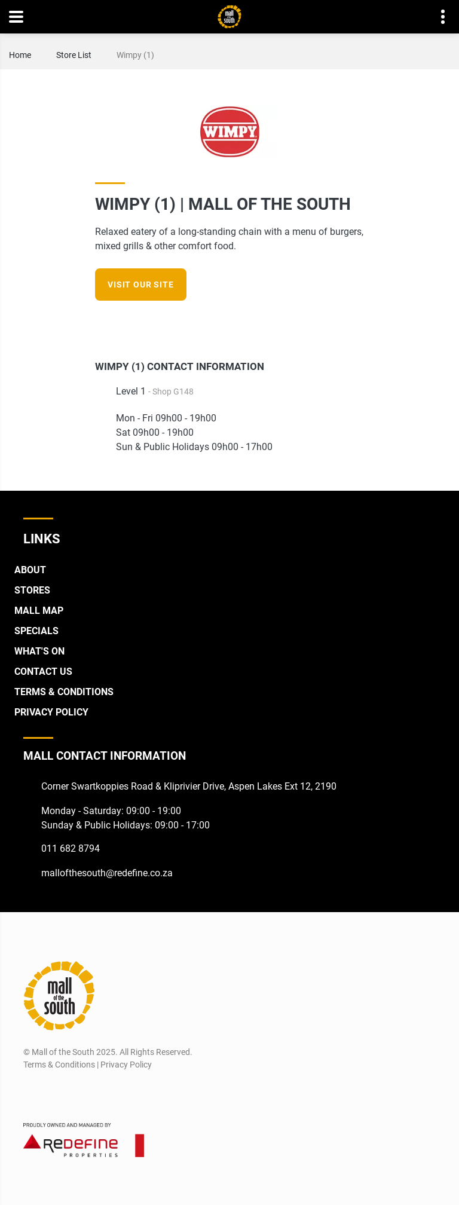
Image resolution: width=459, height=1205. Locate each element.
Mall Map (38, 610)
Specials (36, 631)
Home (20, 55)
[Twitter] (76, 1093)
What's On (39, 651)
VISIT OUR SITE (141, 284)
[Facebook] (334, 323)
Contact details (437, 17)
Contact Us (43, 671)
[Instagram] (356, 323)
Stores (32, 590)
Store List (73, 55)
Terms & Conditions (64, 692)
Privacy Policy (51, 712)
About (30, 570)
